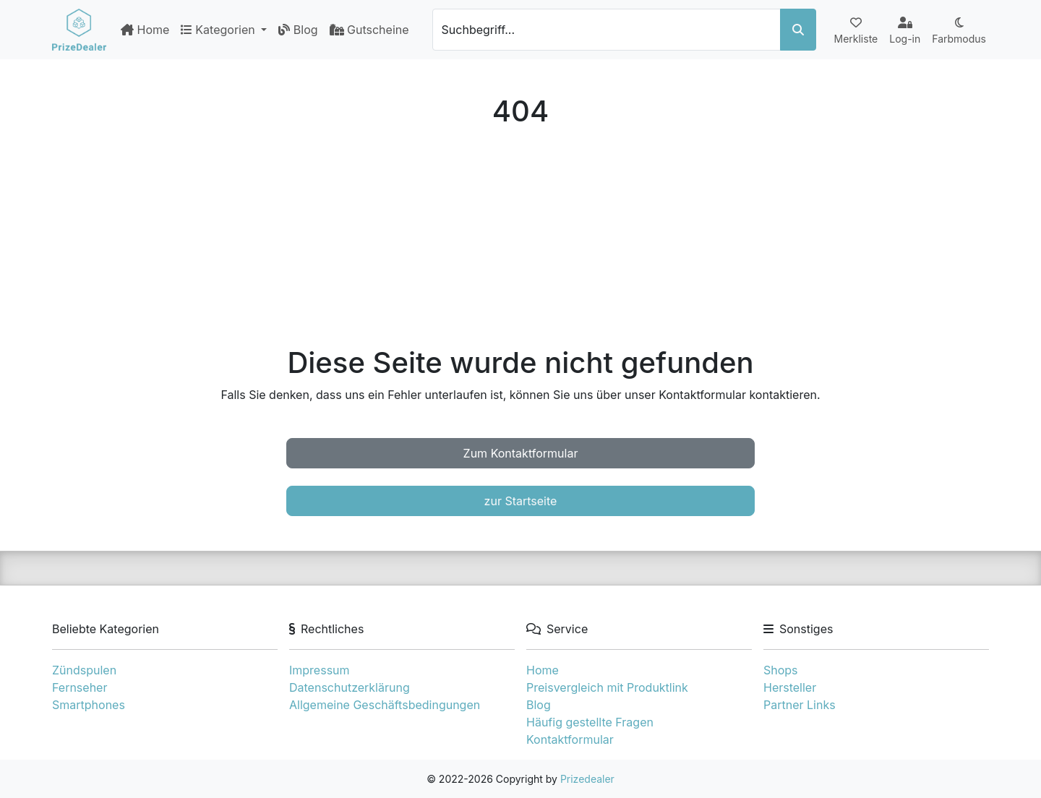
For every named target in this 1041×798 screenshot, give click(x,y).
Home (145, 29)
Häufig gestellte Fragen (590, 722)
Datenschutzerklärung (349, 687)
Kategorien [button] (219, 29)
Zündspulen (84, 670)
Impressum (319, 670)
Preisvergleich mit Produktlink (607, 687)
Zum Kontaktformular (520, 453)
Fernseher (79, 687)
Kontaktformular (570, 739)
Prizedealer (587, 779)
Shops (780, 670)
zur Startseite (520, 501)
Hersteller (789, 687)
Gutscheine (369, 29)
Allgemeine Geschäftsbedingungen (384, 705)
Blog (297, 29)
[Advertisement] (520, 237)
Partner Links (799, 705)
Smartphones (88, 705)
